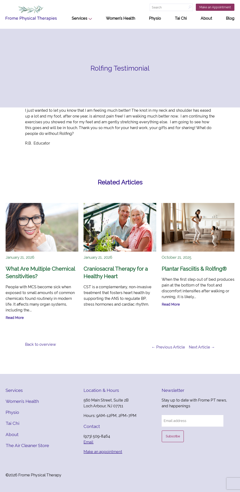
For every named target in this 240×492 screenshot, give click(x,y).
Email (88, 442)
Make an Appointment (215, 7)
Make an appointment (103, 451)
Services (79, 18)
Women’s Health (120, 18)
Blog (230, 18)
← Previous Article (168, 347)
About (206, 18)
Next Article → (202, 347)
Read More (15, 318)
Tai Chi (181, 18)
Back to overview (40, 344)
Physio (155, 18)
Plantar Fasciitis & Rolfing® (194, 269)
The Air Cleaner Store (27, 445)
